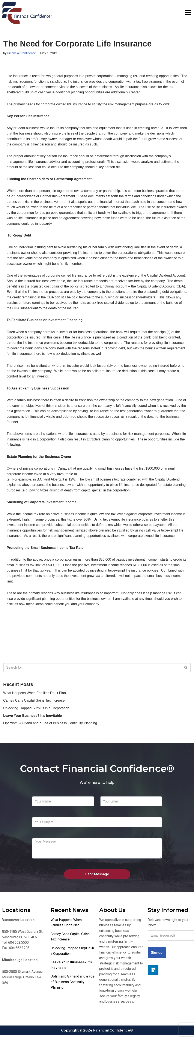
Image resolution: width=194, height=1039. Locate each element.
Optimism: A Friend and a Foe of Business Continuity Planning (50, 726)
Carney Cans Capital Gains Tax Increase (34, 703)
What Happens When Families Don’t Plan (34, 695)
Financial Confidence (21, 53)
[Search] (92, 670)
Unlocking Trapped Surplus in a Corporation (36, 711)
